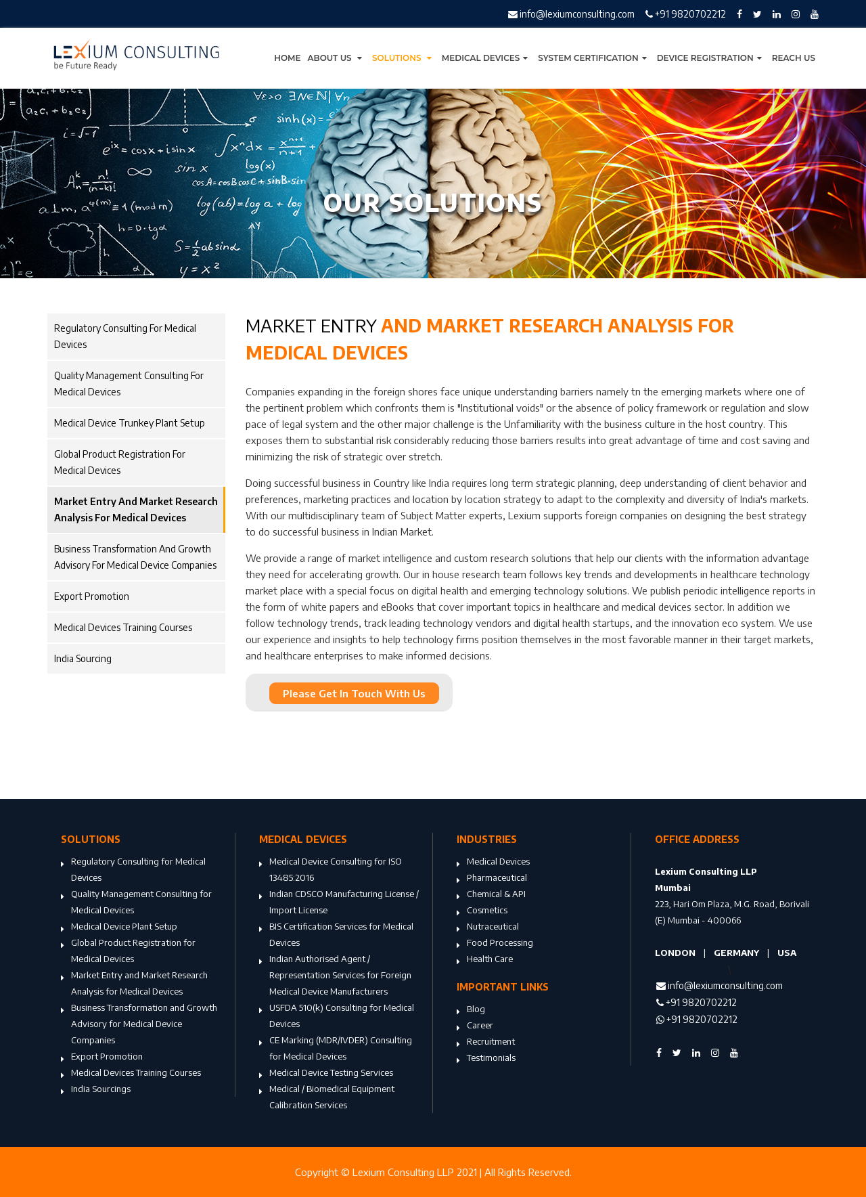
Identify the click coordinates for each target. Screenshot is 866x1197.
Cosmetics (482, 911)
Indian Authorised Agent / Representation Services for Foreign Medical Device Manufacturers (335, 976)
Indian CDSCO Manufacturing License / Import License (339, 903)
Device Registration (711, 58)
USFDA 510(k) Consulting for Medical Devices (336, 1017)
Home (287, 58)
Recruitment (486, 1042)
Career (475, 1026)
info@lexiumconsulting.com (571, 14)
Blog (471, 1010)
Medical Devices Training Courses (123, 627)
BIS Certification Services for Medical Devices (336, 936)
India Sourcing (83, 658)
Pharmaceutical (492, 879)
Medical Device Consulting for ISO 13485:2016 (330, 871)
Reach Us (793, 58)
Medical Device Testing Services (326, 1074)
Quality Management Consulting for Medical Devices (129, 383)
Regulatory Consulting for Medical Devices (125, 336)
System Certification (594, 58)
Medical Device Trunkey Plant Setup (129, 423)
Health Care (485, 960)
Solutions (403, 58)
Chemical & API (491, 895)
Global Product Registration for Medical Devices (119, 462)
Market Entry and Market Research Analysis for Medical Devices (136, 509)
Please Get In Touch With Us (354, 693)
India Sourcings (96, 1090)
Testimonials (486, 1059)
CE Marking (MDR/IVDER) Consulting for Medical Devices (335, 1049)
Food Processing (495, 944)
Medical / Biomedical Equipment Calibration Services (326, 1098)
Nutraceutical (488, 927)
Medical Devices (487, 58)
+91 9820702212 (685, 14)
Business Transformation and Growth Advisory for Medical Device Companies (135, 557)
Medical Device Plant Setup (119, 927)
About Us (336, 58)
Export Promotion (91, 596)
